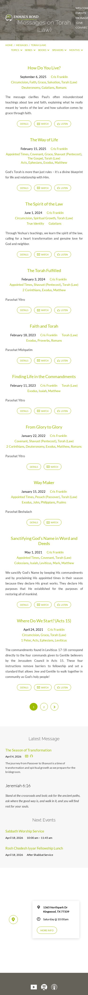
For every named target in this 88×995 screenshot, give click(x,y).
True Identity (35, 223)
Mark (56, 563)
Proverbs (44, 340)
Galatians (48, 87)
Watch (43, 124)
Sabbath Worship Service (24, 831)
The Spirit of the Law (44, 203)
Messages (22, 45)
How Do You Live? (44, 67)
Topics (16, 50)
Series (30, 50)
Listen (62, 124)
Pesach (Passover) (47, 497)
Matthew (61, 162)
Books (44, 50)
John (36, 502)
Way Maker (44, 482)
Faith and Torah (44, 326)
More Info (47, 930)
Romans (61, 87)
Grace (42, 82)
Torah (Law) (38, 45)
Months (76, 50)
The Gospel (35, 158)
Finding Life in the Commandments (44, 376)
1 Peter (26, 640)
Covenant (36, 154)
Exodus (48, 162)
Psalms (61, 502)
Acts (24, 162)
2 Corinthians (32, 290)
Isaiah (43, 391)
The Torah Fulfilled (44, 270)
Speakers (59, 50)
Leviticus (45, 563)
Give (79, 22)
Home (9, 45)
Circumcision (19, 82)
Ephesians (35, 162)
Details (24, 124)
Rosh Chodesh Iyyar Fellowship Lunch (34, 848)
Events (81, 13)
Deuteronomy (31, 87)
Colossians (21, 563)
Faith (33, 82)
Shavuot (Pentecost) (67, 154)
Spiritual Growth (45, 218)
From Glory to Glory (44, 426)
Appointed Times (17, 154)
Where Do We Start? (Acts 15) (44, 620)
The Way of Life (44, 139)
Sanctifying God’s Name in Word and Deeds (44, 541)
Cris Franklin (59, 77)
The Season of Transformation (28, 750)
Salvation (53, 82)
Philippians (48, 502)
